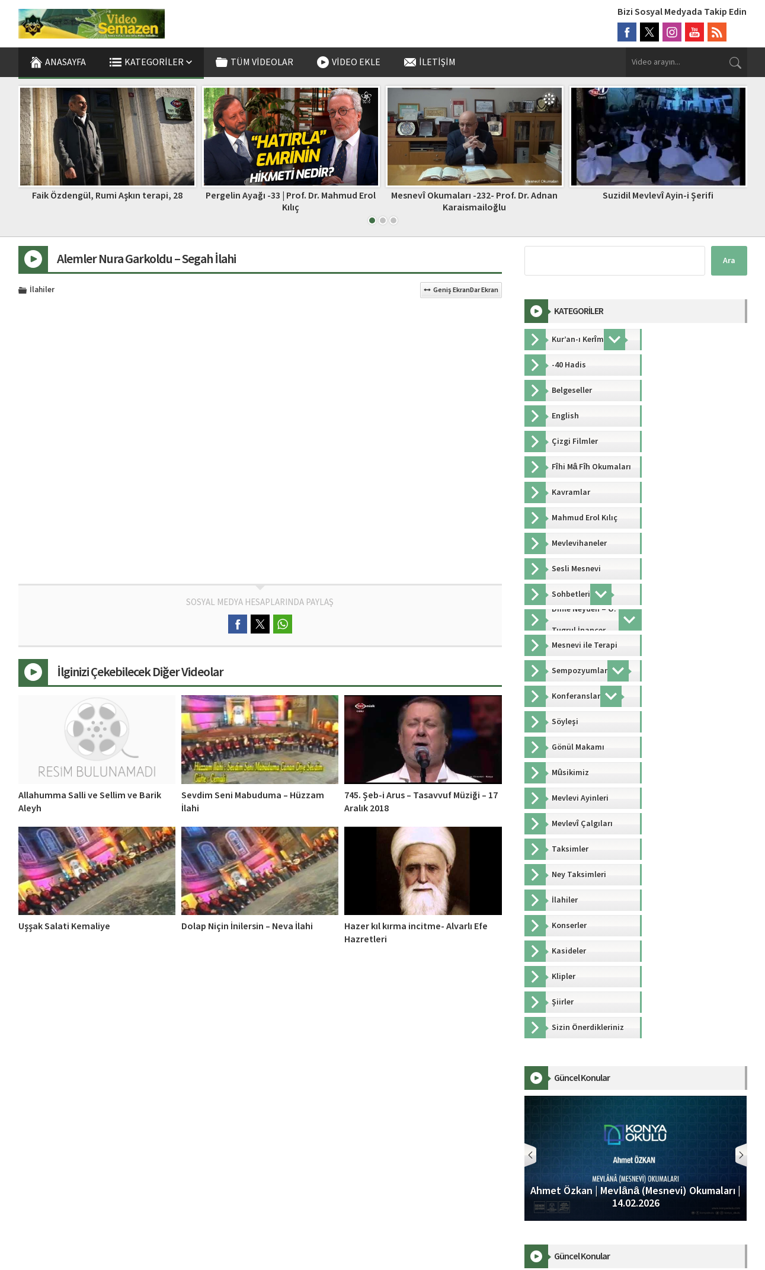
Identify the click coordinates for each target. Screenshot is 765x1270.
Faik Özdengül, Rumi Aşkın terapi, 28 (107, 195)
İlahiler (42, 290)
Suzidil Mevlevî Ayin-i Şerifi (658, 195)
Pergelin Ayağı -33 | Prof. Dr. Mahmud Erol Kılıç (291, 201)
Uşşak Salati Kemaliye (64, 926)
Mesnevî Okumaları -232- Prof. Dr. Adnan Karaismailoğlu (474, 201)
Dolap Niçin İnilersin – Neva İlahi (247, 926)
